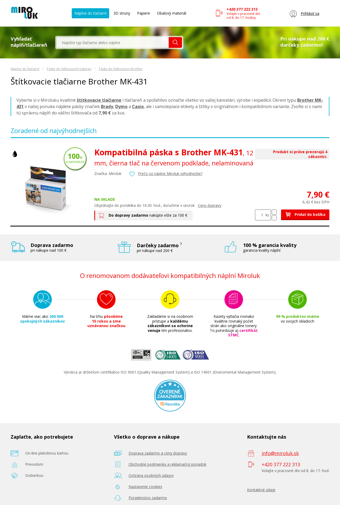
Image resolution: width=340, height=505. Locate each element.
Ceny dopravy (209, 205)
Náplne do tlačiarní (90, 13)
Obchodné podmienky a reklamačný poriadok (167, 464)
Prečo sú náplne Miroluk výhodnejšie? (170, 173)
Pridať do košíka (305, 214)
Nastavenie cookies (145, 486)
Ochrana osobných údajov (151, 475)
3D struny (121, 13)
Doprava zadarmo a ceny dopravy (158, 453)
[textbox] (113, 42)
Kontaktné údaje (261, 489)
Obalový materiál (171, 13)
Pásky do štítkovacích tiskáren (69, 69)
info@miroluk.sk (280, 453)
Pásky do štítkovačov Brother (121, 69)
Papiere (143, 13)
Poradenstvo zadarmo (148, 497)
